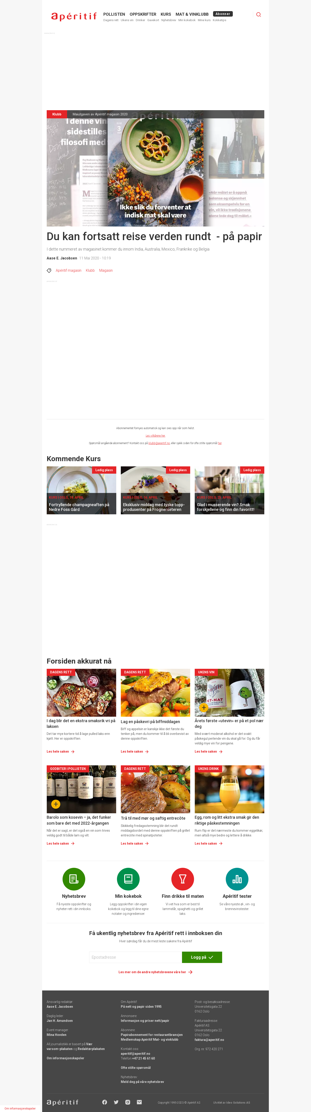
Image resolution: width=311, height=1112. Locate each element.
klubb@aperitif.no (159, 443)
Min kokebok (187, 20)
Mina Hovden (56, 1035)
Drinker (140, 20)
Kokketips (219, 20)
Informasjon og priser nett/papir (145, 1020)
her (219, 443)
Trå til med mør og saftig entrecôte (153, 818)
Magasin (106, 270)
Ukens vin (127, 20)
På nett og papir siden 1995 (141, 1006)
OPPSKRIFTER (143, 14)
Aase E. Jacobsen (62, 258)
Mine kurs (204, 20)
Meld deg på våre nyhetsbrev (142, 1082)
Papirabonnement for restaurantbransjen (152, 1035)
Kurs (166, 14)
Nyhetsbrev (168, 20)
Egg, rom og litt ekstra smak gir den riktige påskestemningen (227, 820)
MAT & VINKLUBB (192, 14)
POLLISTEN (114, 14)
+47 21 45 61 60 (143, 1058)
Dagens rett (111, 20)
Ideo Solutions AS (238, 1102)
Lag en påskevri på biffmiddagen (150, 721)
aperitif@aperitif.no (135, 1053)
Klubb (90, 270)
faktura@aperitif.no (209, 1040)
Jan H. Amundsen (60, 1020)
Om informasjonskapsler (65, 1058)
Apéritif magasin (68, 270)
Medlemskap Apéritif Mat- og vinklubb (149, 1039)
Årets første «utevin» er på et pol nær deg (229, 723)
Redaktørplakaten (91, 1049)
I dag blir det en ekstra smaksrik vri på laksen (81, 723)
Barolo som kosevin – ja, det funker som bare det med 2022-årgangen (79, 820)
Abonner (223, 14)
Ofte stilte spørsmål (136, 1068)
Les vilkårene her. (155, 435)
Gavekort (153, 20)
